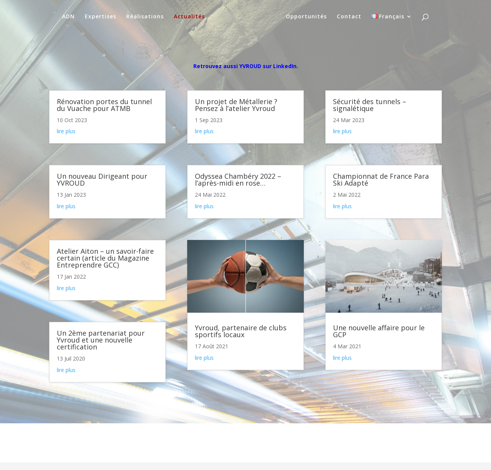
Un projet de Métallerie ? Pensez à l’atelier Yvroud (236, 105)
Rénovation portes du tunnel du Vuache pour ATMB (104, 105)
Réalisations (145, 17)
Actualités (189, 17)
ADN (68, 17)
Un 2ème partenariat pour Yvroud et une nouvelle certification (101, 339)
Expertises (100, 17)
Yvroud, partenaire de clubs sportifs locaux (241, 331)
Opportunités (306, 17)
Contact (349, 17)
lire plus (66, 131)
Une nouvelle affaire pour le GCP (379, 331)
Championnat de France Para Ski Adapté (381, 179)
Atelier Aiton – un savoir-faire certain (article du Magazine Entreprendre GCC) (105, 257)
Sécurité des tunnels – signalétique (369, 105)
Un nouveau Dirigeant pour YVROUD (102, 179)
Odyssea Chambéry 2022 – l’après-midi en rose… (238, 179)
